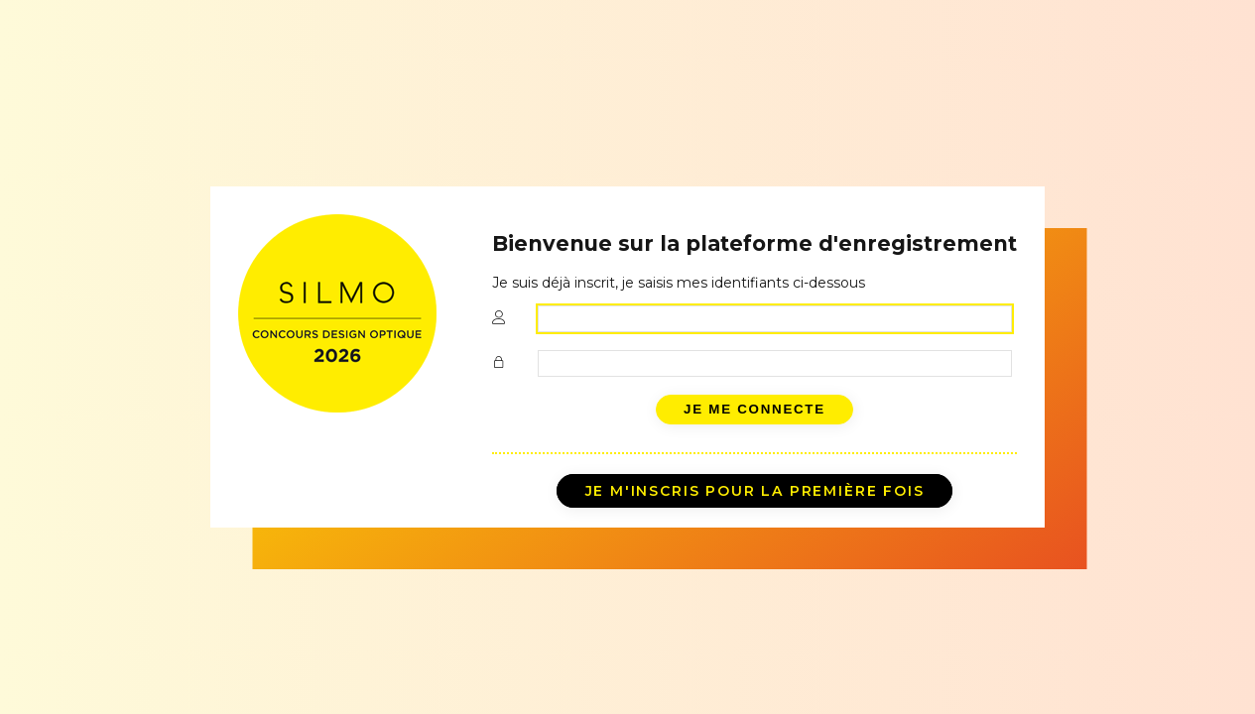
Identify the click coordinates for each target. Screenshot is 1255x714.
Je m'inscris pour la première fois (755, 491)
